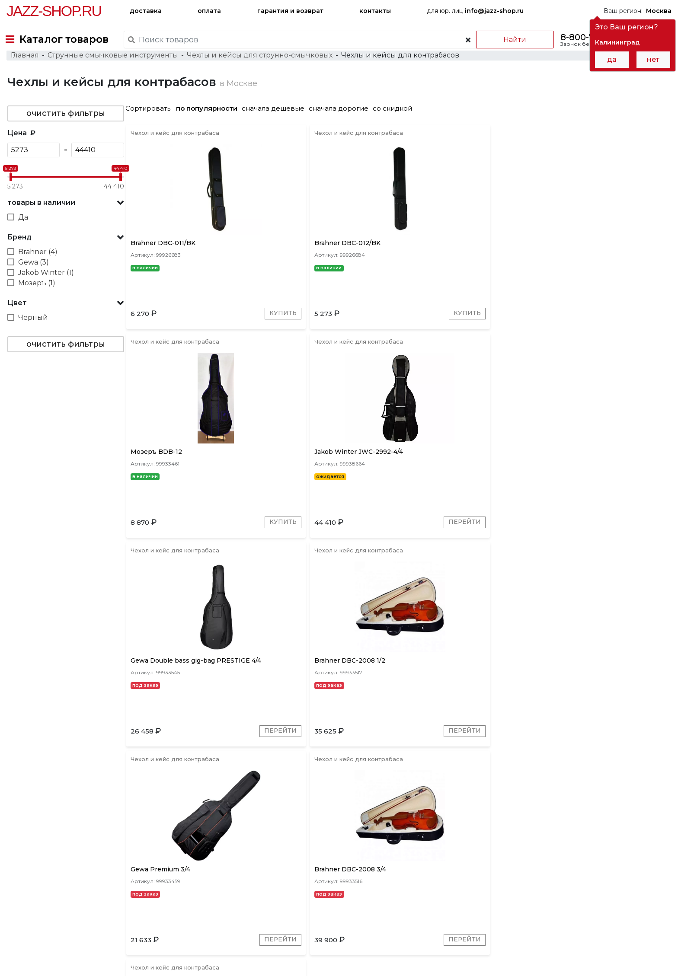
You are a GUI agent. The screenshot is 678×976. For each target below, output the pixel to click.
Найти (509, 39)
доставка (146, 11)
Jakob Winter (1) (45, 290)
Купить (237, 339)
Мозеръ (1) (35, 301)
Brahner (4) (37, 269)
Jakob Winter (295, 840)
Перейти (642, 339)
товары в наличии (40, 220)
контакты (375, 11)
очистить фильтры (65, 131)
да (612, 59)
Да (22, 235)
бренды (381, 898)
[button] (64, 220)
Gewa (220, 840)
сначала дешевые (276, 126)
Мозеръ (251, 840)
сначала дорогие (342, 126)
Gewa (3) (32, 280)
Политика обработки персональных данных (74, 962)
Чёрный (32, 335)
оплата (209, 11)
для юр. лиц (475, 11)
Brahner (188, 840)
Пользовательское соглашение (55, 953)
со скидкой (396, 126)
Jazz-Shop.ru (53, 11)
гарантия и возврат (290, 11)
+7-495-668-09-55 (32, 935)
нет (653, 59)
